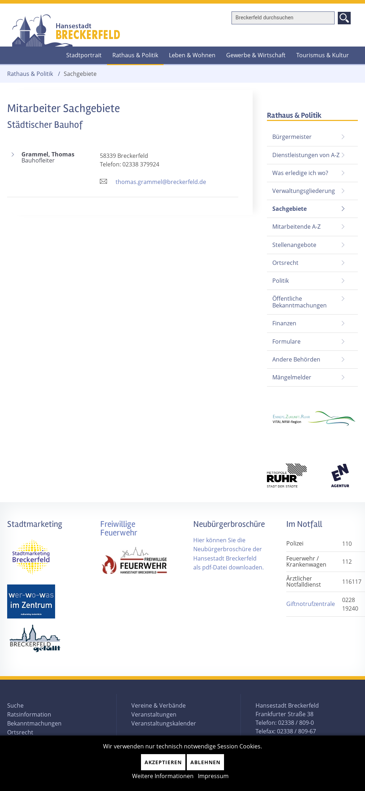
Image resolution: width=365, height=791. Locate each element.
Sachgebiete (287, 206)
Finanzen (284, 323)
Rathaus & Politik (135, 55)
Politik (280, 281)
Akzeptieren (163, 762)
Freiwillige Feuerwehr (118, 528)
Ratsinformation (29, 714)
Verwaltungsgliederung (303, 191)
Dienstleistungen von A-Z (306, 155)
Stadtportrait (84, 55)
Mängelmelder (291, 377)
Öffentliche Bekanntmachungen (299, 302)
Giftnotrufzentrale (310, 604)
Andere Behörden (296, 359)
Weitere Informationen (163, 776)
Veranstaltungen (153, 714)
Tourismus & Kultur (322, 55)
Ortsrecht (285, 263)
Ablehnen (205, 762)
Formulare (286, 341)
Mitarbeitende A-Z (296, 226)
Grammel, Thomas (57, 157)
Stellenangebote (294, 245)
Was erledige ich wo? (300, 173)
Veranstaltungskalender (163, 723)
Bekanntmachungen (34, 723)
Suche (15, 705)
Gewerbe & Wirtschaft (256, 55)
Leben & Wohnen (192, 55)
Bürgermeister (292, 137)
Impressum (213, 776)
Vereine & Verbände (158, 705)
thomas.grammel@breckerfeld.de (161, 182)
